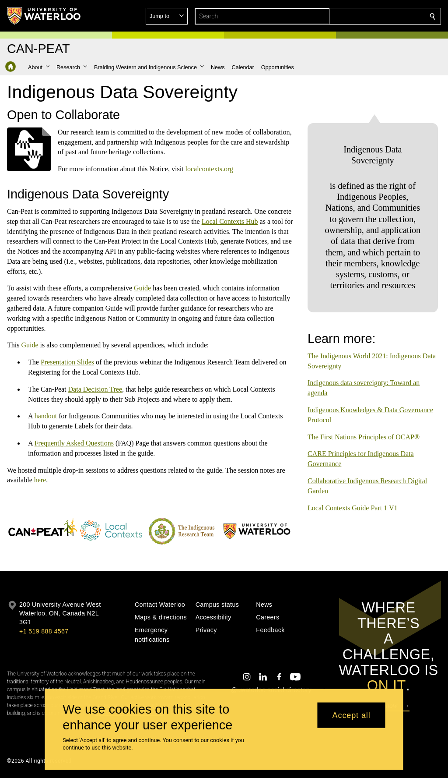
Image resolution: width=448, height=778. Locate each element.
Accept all (351, 715)
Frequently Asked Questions (74, 443)
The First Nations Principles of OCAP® (364, 430)
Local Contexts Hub (230, 221)
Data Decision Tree (95, 389)
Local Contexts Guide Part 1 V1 (352, 501)
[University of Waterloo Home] (44, 16)
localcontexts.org (209, 169)
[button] (369, 16)
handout (46, 416)
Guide (142, 288)
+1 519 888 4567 (43, 631)
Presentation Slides (67, 362)
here (40, 480)
